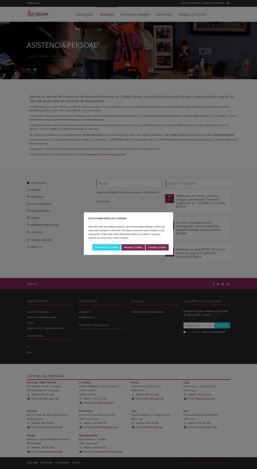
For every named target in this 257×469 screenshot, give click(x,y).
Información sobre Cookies (114, 238)
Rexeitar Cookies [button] (133, 247)
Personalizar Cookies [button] (106, 247)
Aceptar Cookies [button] (157, 247)
